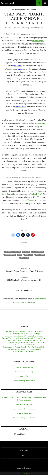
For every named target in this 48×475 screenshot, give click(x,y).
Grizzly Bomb (7, 3)
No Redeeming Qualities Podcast (24, 381)
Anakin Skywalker (12, 252)
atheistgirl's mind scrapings (24, 372)
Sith (20, 255)
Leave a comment (36, 28)
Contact (24, 456)
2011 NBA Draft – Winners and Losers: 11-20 (24, 278)
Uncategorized (29, 10)
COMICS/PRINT (17, 10)
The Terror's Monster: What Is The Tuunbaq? (24, 334)
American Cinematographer (24, 367)
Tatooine (5, 203)
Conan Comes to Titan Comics (24, 351)
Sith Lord (28, 255)
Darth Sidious (38, 252)
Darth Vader (10, 255)
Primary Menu (45, 3)
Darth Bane (6, 194)
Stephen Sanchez (21, 28)
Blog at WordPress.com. (24, 468)
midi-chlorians (28, 200)
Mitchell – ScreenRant (24, 404)
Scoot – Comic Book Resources (24, 409)
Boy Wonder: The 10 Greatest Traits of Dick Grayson (24, 331)
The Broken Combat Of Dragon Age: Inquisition (24, 340)
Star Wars (40, 255)
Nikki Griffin (24, 376)
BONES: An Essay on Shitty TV (24, 345)
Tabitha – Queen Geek (24, 413)
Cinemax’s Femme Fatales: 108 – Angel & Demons (24, 269)
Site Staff (24, 450)
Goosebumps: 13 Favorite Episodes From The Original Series (24, 347)
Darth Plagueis (38, 41)
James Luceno (40, 123)
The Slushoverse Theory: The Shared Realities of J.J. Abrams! (24, 343)
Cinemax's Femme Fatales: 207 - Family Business (24, 349)
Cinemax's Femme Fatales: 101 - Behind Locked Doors (24, 336)
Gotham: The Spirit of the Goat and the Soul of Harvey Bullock (24, 338)
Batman (26, 252)
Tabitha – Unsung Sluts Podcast (24, 418)
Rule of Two (36, 194)
